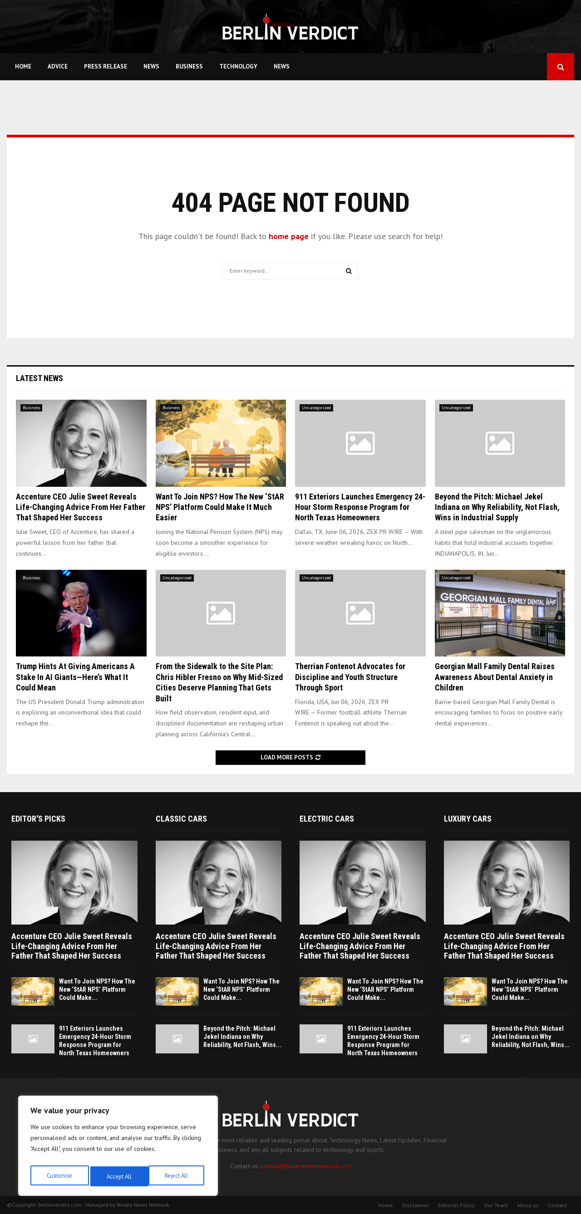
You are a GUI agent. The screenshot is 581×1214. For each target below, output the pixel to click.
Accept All (177, 1176)
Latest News (39, 378)
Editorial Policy (456, 1205)
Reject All (118, 1176)
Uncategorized (316, 408)
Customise (59, 1176)
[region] (118, 1148)
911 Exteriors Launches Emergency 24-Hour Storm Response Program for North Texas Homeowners (360, 507)
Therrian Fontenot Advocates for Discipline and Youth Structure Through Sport (350, 676)
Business (189, 66)
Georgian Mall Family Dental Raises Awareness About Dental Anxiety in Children (495, 676)
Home (23, 66)
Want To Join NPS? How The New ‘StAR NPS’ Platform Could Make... (97, 989)
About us (528, 1205)
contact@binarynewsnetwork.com (306, 1166)
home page (289, 236)
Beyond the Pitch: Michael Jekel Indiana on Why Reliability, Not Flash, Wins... (242, 1036)
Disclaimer (415, 1205)
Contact (557, 1205)
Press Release (105, 66)
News (151, 66)
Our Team (496, 1205)
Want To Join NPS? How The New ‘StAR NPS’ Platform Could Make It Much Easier (220, 507)
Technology (238, 66)
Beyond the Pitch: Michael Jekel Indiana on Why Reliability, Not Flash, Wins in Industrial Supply (497, 507)
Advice (58, 66)
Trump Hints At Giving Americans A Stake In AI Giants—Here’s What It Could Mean (75, 676)
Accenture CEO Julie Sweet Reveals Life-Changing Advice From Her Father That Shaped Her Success (80, 507)
